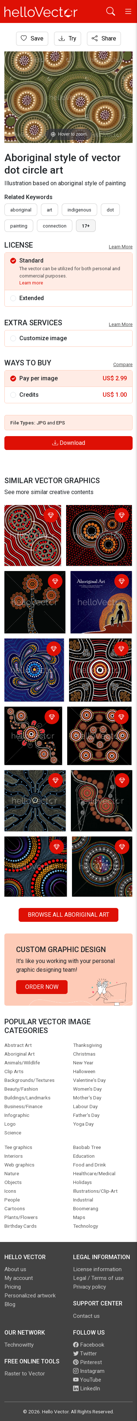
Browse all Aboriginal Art (68, 914)
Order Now (41, 986)
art (49, 210)
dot (110, 210)
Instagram (88, 1371)
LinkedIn (86, 1388)
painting (18, 226)
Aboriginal (20, 210)
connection (54, 226)
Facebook (88, 1345)
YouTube (87, 1380)
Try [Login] (67, 38)
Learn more (31, 283)
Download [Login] (68, 442)
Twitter (85, 1353)
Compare (123, 364)
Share (104, 38)
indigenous (79, 210)
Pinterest (87, 1362)
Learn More (121, 246)
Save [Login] (32, 38)
